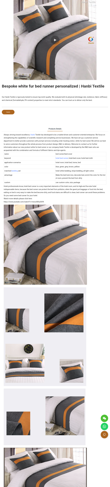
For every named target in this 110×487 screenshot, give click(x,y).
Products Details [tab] (55, 129)
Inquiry (8, 112)
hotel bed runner (62, 158)
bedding (15, 171)
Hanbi (32, 135)
